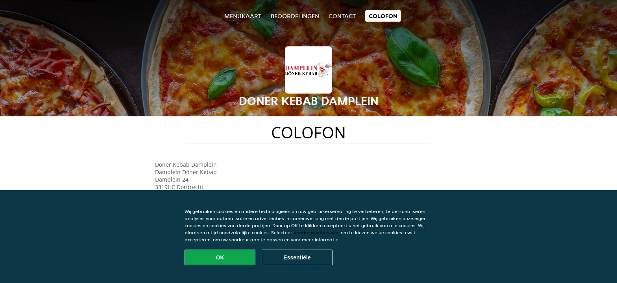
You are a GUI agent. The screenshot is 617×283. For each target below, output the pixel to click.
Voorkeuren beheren (317, 232)
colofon (383, 16)
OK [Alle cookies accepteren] (220, 257)
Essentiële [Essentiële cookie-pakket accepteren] (296, 257)
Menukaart (242, 16)
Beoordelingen (295, 16)
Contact (342, 16)
